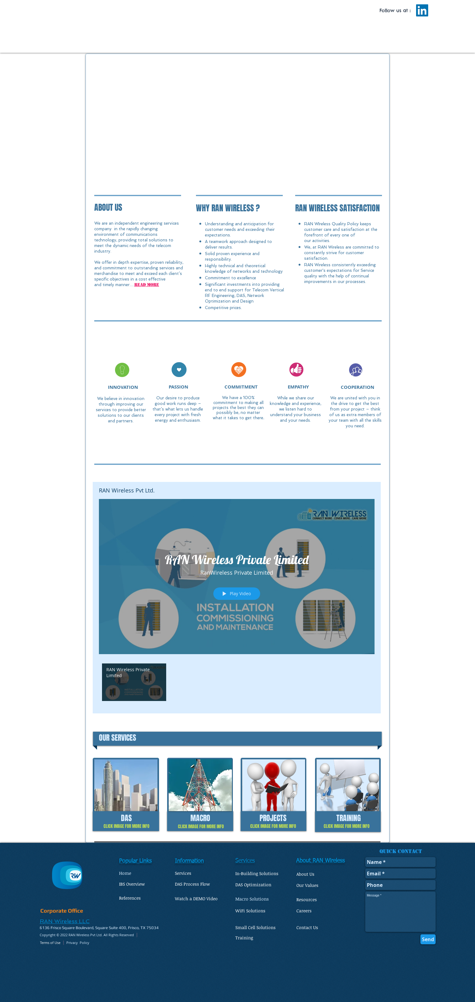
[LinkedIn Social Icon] (422, 10)
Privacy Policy (77, 942)
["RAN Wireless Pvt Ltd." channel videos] (236, 684)
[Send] (428, 939)
